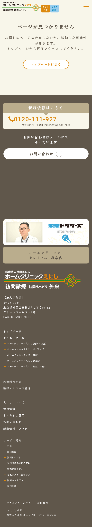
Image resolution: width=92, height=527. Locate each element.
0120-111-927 (35, 119)
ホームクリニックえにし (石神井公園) (26, 343)
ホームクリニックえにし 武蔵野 (23, 360)
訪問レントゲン (15, 480)
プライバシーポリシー (20, 503)
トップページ (12, 331)
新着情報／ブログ (15, 428)
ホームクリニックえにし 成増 (22, 355)
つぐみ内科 (54, 8)
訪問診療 (11, 451)
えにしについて (14, 402)
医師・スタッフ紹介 (17, 388)
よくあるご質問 (14, 415)
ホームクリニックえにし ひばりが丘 (26, 349)
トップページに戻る (46, 64)
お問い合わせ (46, 154)
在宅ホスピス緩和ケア (18, 474)
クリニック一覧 (14, 338)
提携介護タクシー (16, 468)
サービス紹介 (12, 440)
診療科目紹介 (12, 382)
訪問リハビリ (14, 457)
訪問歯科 (11, 486)
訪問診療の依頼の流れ (18, 463)
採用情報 (9, 409)
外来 (9, 446)
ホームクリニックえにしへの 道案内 (46, 255)
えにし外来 (45, 8)
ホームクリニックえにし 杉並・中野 (26, 366)
